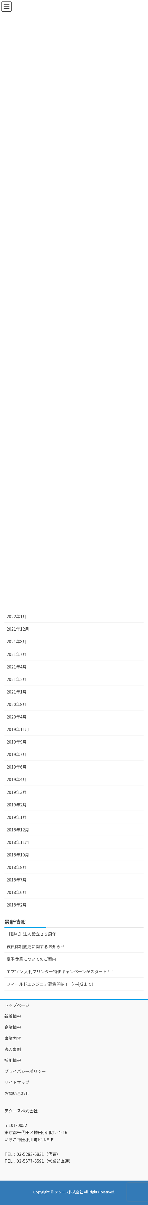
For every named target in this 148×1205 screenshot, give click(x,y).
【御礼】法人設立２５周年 (31, 934)
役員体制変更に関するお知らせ (36, 946)
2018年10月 (18, 855)
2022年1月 (17, 616)
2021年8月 (17, 641)
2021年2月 (17, 679)
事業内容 (12, 1038)
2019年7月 (17, 754)
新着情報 (12, 1016)
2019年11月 (18, 729)
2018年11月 (18, 842)
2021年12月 (18, 629)
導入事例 (12, 1049)
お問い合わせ (16, 1093)
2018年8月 (17, 867)
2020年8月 (17, 704)
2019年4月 (17, 779)
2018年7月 (17, 880)
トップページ (16, 1005)
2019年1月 (17, 817)
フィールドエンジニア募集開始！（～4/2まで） (51, 984)
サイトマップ (16, 1082)
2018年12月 (18, 830)
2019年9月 (17, 742)
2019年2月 (17, 805)
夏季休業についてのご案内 (31, 959)
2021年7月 (17, 654)
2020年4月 (17, 717)
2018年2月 (17, 905)
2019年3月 (17, 792)
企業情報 (12, 1027)
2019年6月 (17, 767)
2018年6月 (17, 892)
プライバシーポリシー (25, 1071)
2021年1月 (17, 692)
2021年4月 (17, 667)
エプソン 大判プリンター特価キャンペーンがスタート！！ (61, 971)
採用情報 (12, 1060)
